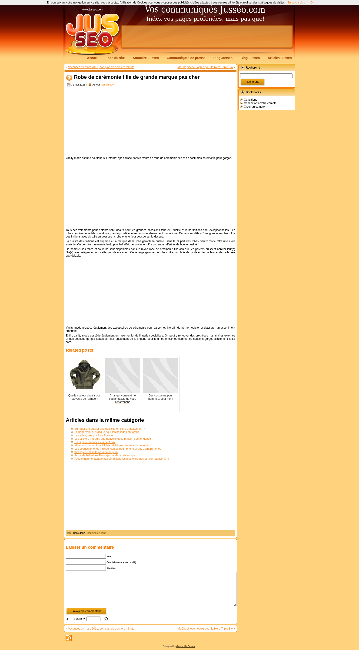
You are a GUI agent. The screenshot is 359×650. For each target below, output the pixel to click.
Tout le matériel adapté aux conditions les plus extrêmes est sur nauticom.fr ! (121, 458)
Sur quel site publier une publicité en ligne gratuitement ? (109, 428)
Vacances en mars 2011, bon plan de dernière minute (101, 67)
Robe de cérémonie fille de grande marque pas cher (136, 77)
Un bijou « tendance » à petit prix (94, 442)
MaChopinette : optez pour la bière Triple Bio (205, 67)
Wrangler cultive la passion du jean (96, 452)
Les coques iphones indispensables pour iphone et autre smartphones (117, 448)
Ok (312, 2)
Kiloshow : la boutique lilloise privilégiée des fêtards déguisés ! (112, 445)
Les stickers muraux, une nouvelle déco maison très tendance (112, 438)
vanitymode (107, 84)
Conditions (250, 99)
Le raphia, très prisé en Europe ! (94, 435)
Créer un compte (254, 106)
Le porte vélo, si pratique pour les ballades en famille (107, 432)
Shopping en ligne (96, 532)
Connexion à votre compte (260, 103)
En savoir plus (296, 2)
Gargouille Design (185, 646)
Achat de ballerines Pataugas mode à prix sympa (104, 455)
